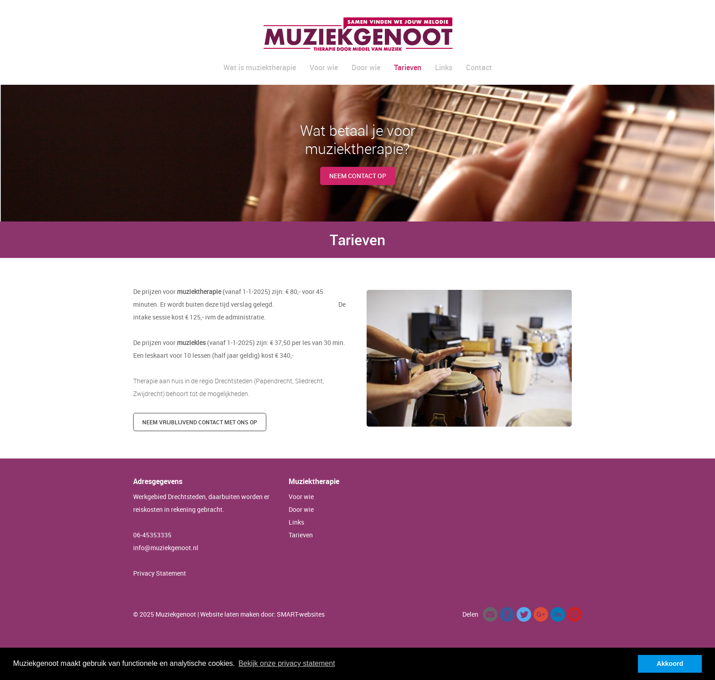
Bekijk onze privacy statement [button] (286, 663)
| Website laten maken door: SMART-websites (261, 614)
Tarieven (407, 67)
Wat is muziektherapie (259, 67)
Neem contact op (357, 175)
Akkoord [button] (670, 663)
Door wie (366, 67)
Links (443, 67)
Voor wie (324, 67)
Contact (479, 67)
